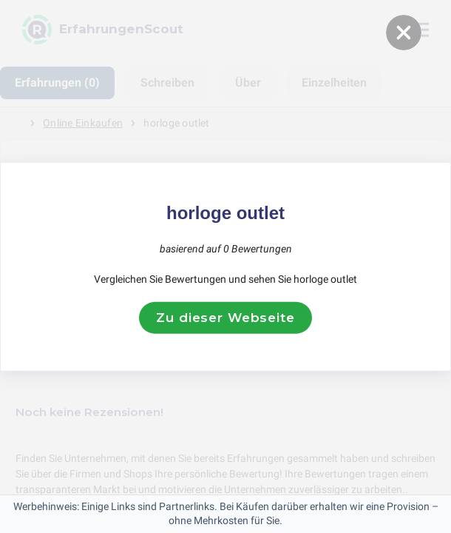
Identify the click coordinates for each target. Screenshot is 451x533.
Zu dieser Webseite (225, 317)
